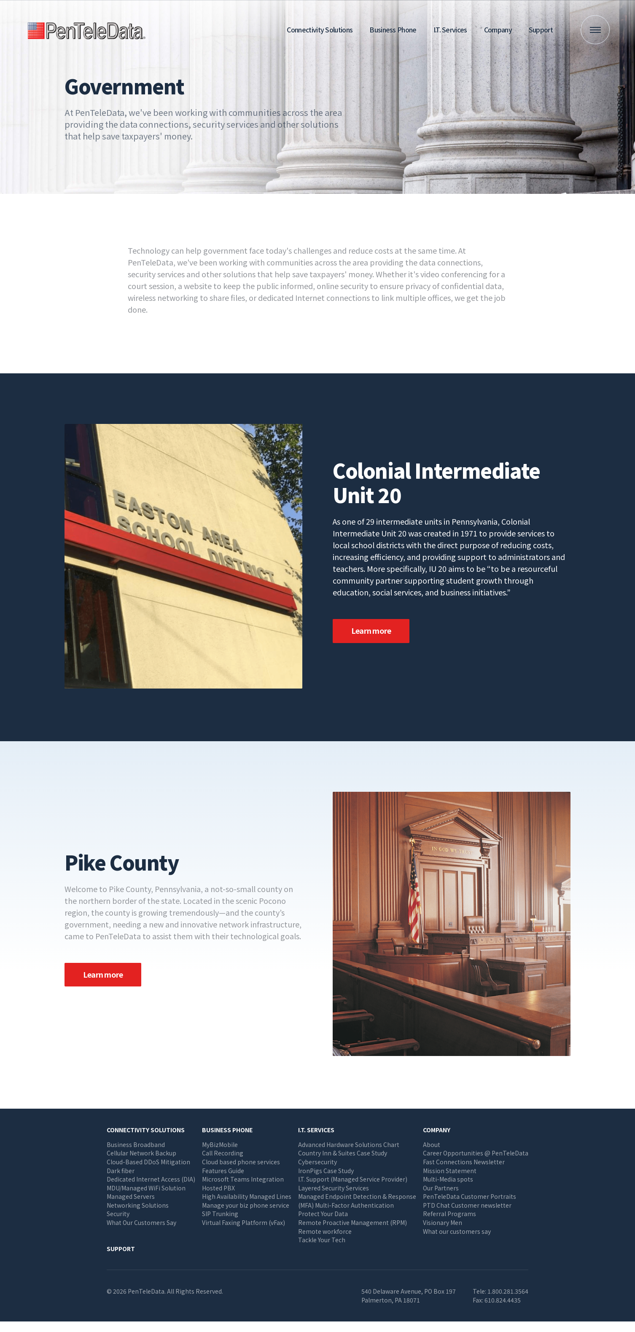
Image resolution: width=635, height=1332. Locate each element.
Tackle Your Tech (321, 1240)
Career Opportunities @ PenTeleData (475, 1153)
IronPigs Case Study (326, 1170)
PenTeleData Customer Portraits (469, 1196)
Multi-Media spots (448, 1179)
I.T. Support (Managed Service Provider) (352, 1179)
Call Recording (222, 1153)
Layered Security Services (333, 1188)
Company (498, 29)
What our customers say (457, 1231)
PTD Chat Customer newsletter (467, 1205)
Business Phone (392, 29)
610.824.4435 (502, 1300)
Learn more (371, 630)
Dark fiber (121, 1170)
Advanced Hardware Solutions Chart (348, 1144)
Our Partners (441, 1188)
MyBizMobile (220, 1144)
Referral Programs (449, 1213)
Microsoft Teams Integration (243, 1179)
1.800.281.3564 (507, 1291)
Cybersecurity (317, 1162)
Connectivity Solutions (319, 29)
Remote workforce (325, 1231)
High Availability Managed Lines (246, 1196)
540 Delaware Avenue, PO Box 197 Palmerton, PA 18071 (408, 1295)
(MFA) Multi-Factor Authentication (346, 1205)
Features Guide (223, 1170)
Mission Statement (449, 1170)
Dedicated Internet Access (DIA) (151, 1179)
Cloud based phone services (241, 1162)
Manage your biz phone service (245, 1205)
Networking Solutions (138, 1205)
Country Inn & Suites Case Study (342, 1153)
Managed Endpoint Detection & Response (357, 1196)
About (431, 1144)
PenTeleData (88, 29)
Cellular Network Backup (141, 1153)
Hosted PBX (218, 1188)
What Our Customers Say (141, 1222)
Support (541, 29)
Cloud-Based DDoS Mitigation (148, 1162)
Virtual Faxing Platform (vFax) (243, 1222)
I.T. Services (450, 29)
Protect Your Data (323, 1213)
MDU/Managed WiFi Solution (146, 1188)
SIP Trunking (220, 1213)
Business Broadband (136, 1144)
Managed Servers (131, 1196)
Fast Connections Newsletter (464, 1162)
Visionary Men (442, 1222)
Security (118, 1213)
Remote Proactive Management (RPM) (352, 1222)
